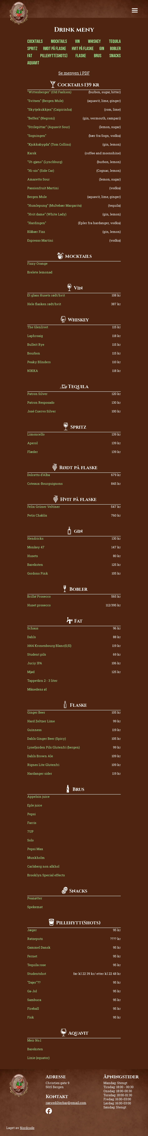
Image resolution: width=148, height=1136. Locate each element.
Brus (97, 56)
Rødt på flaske (54, 48)
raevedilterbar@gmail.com (66, 1103)
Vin (77, 41)
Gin (101, 48)
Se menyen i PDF (74, 73)
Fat (29, 56)
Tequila (115, 41)
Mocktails (59, 41)
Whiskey (94, 41)
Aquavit (33, 63)
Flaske (81, 56)
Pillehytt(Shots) (53, 56)
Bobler (115, 48)
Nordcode (27, 1128)
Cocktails (35, 41)
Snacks (115, 56)
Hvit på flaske (83, 48)
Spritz (32, 48)
